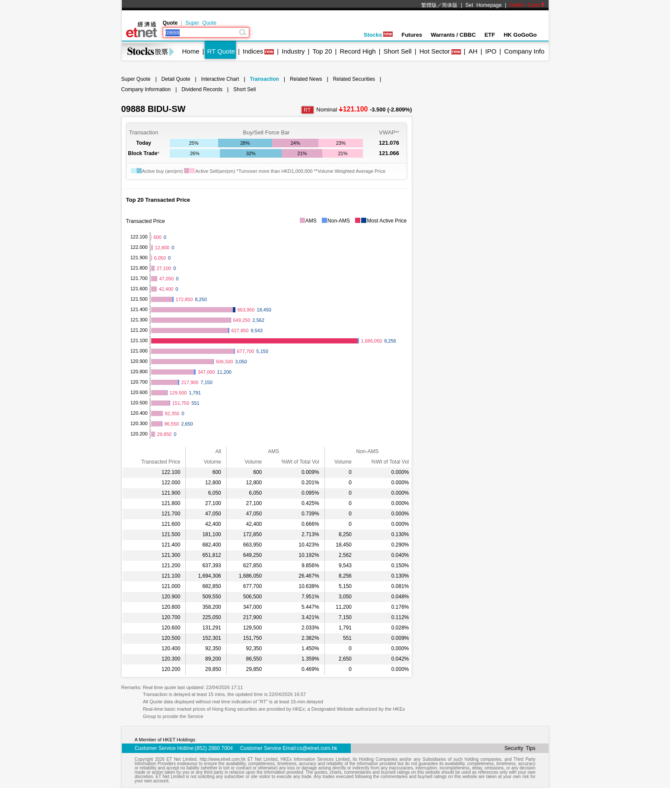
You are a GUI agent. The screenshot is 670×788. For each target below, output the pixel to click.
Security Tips (520, 748)
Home (191, 51)
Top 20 (322, 51)
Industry (293, 51)
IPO (490, 51)
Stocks (378, 35)
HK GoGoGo (520, 35)
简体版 (449, 5)
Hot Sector (434, 51)
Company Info (524, 51)
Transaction (264, 79)
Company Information (146, 89)
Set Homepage (483, 5)
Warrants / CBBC (453, 35)
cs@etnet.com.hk (317, 748)
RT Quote (221, 51)
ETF (489, 35)
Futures (411, 35)
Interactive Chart (220, 79)
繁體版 (429, 5)
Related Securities (354, 79)
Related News (306, 79)
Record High (357, 51)
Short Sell (398, 51)
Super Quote (200, 23)
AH (472, 51)
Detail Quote (176, 79)
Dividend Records (201, 89)
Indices (253, 51)
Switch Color (527, 5)
